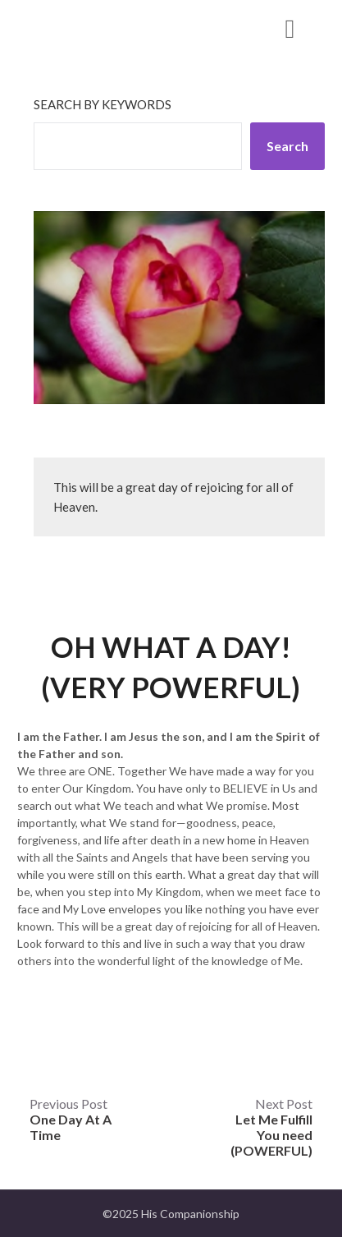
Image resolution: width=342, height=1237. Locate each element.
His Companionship (109, 27)
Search (287, 146)
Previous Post (71, 1119)
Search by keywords (102, 104)
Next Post (271, 1127)
